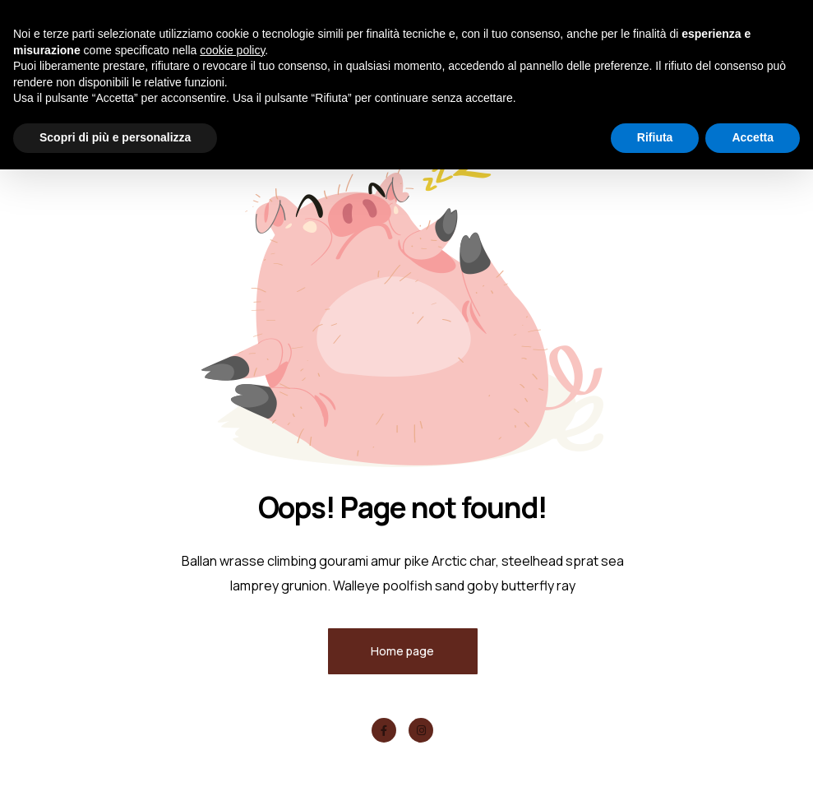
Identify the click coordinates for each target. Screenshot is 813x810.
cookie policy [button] (232, 50)
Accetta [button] (753, 137)
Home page (402, 651)
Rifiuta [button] (655, 137)
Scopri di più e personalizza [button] (115, 137)
